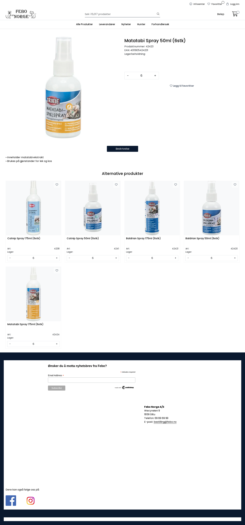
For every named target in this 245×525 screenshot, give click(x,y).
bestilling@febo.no (165, 422)
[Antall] (141, 75)
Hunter (141, 24)
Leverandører (107, 24)
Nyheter (126, 24)
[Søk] (120, 14)
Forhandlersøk (160, 24)
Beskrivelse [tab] (122, 149)
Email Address (56, 375)
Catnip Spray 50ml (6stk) (83, 238)
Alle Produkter (84, 24)
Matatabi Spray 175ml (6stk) (25, 324)
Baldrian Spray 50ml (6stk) (202, 238)
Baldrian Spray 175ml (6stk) (143, 238)
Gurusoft (122, 519)
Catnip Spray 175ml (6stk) (23, 238)
